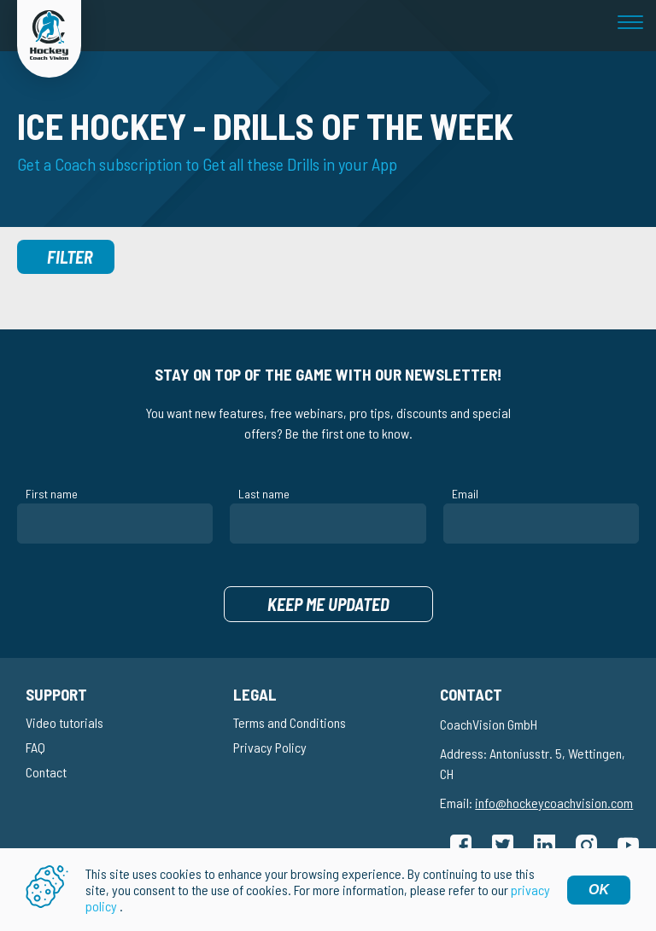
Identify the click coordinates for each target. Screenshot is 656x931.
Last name (264, 493)
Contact (46, 772)
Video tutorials (64, 722)
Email (465, 493)
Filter (70, 257)
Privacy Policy (270, 747)
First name (52, 493)
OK (599, 889)
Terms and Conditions (289, 722)
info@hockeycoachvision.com (554, 802)
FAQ (35, 747)
